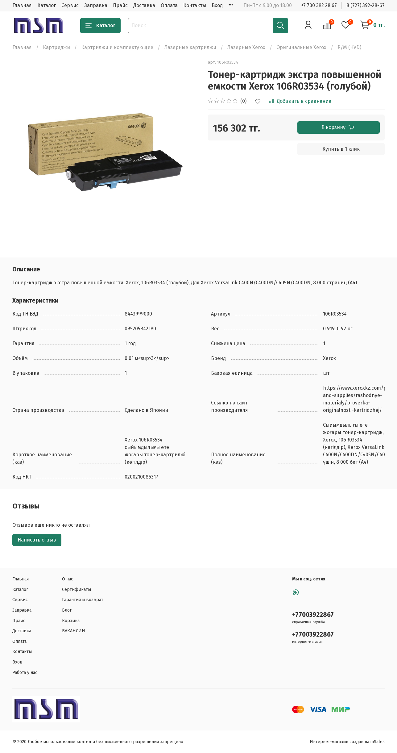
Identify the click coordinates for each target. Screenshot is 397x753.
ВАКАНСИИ (73, 631)
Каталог (46, 5)
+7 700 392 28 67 (319, 5)
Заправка (95, 5)
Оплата (169, 5)
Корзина (71, 620)
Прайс (120, 5)
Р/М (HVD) (349, 47)
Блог (67, 610)
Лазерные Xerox (246, 47)
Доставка (144, 5)
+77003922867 (313, 615)
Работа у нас (24, 672)
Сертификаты (76, 589)
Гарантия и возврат (82, 599)
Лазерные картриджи (190, 47)
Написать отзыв (37, 540)
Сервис (70, 5)
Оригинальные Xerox (301, 47)
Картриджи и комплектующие (117, 47)
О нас (67, 579)
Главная (22, 5)
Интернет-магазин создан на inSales (347, 741)
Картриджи (56, 47)
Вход (217, 5)
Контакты (194, 5)
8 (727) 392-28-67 (365, 5)
